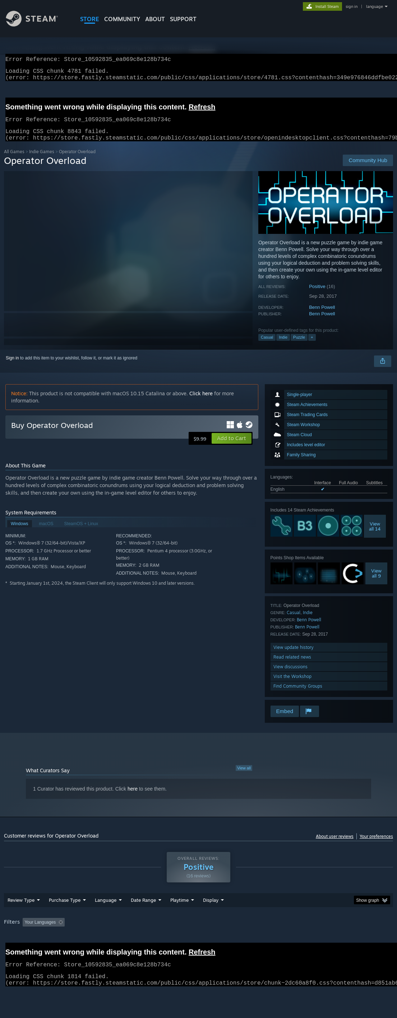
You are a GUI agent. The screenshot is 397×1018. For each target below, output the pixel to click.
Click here (201, 402)
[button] (231, 447)
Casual (267, 346)
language (374, 6)
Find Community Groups (297, 694)
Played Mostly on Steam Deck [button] (220, 940)
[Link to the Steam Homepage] (37, 25)
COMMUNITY (122, 19)
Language (105, 919)
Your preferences (376, 845)
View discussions (290, 675)
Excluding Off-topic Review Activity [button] (113, 940)
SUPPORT (183, 19)
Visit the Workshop (292, 685)
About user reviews (335, 845)
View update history (293, 656)
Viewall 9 (376, 581)
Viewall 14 (374, 534)
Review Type (21, 919)
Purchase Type (64, 919)
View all (244, 776)
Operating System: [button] (280, 940)
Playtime (179, 919)
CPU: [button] (317, 940)
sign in (351, 6)
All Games (14, 160)
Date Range (143, 919)
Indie (283, 346)
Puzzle (299, 346)
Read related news (292, 665)
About (155, 19)
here (133, 797)
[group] (198, 946)
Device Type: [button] (18, 950)
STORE (89, 19)
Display (210, 919)
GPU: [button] (341, 940)
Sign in (12, 366)
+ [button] (312, 346)
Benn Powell (322, 316)
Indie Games (41, 160)
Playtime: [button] (168, 940)
